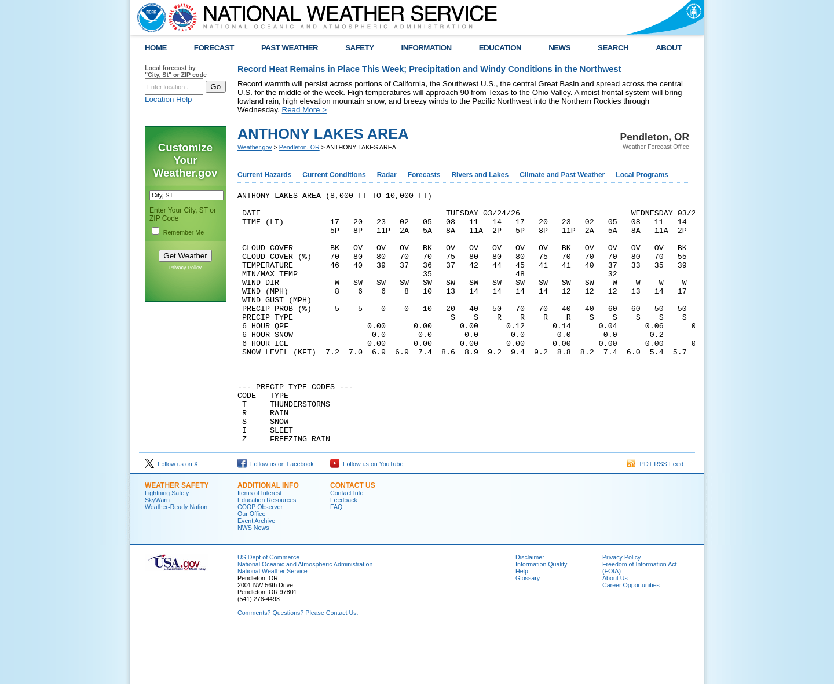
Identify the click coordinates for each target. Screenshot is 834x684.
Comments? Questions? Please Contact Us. (297, 663)
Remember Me (183, 232)
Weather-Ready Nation (176, 557)
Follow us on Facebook (275, 514)
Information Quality (541, 614)
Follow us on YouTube (366, 514)
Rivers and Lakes (480, 175)
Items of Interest (259, 543)
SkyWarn (157, 550)
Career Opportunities (631, 635)
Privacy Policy (185, 267)
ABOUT (669, 47)
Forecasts (424, 175)
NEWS (559, 47)
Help (521, 621)
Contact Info (346, 543)
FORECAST (214, 47)
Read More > (304, 109)
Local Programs (642, 175)
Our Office (251, 564)
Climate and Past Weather (562, 175)
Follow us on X (171, 514)
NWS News (253, 578)
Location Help (168, 99)
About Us (615, 628)
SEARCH (613, 47)
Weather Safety (177, 536)
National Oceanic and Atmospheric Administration (304, 614)
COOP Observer (260, 557)
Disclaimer (529, 607)
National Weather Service (272, 621)
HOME (156, 47)
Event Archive (256, 571)
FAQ (336, 557)
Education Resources (266, 550)
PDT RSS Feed (655, 514)
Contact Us (352, 536)
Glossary (527, 628)
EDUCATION (500, 47)
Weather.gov (254, 147)
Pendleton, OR (299, 147)
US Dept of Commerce (268, 607)
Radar (387, 175)
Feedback (343, 550)
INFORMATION (426, 47)
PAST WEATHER (289, 47)
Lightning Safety (167, 543)
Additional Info (268, 536)
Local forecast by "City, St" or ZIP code (176, 71)
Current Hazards (264, 175)
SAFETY (359, 47)
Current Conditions (333, 175)
